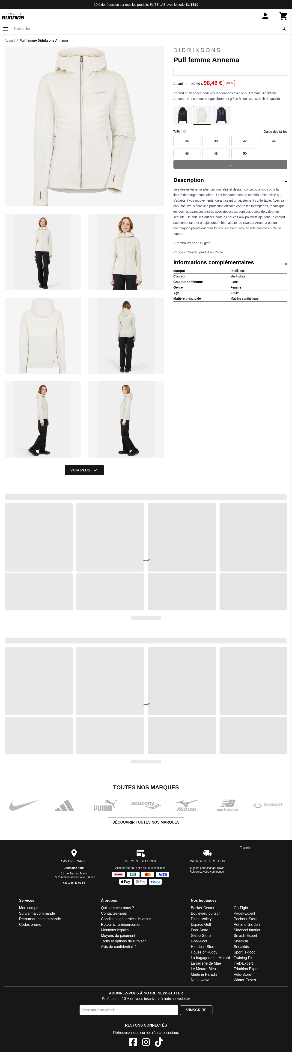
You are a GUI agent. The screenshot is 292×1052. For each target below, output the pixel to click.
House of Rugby (204, 952)
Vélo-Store (242, 974)
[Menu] (5, 28)
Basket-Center (202, 908)
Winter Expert (245, 980)
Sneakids (241, 947)
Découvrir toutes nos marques (146, 822)
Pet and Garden (247, 924)
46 (187, 153)
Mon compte (29, 908)
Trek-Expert (243, 963)
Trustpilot (245, 847)
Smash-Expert (245, 936)
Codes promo (30, 924)
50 (245, 153)
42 (245, 141)
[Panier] (283, 16)
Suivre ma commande (37, 913)
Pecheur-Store (245, 919)
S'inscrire (196, 1010)
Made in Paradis (204, 974)
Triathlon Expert (246, 969)
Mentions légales (115, 930)
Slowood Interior (247, 930)
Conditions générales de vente (126, 919)
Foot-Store (199, 930)
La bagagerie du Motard (210, 958)
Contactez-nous (74, 868)
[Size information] (184, 131)
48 (216, 153)
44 (274, 141)
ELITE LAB (158, 4)
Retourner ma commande (40, 919)
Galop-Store (201, 936)
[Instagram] (146, 1042)
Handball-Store (203, 947)
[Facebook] (133, 1042)
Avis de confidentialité (119, 947)
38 (216, 141)
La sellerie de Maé (206, 963)
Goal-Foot (199, 941)
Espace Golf (201, 924)
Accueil (10, 40)
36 (187, 141)
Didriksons (197, 50)
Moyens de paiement (118, 936)
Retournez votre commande (207, 871)
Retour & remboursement (122, 924)
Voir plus (84, 470)
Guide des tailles (275, 131)
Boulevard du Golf (205, 913)
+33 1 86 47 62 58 (74, 882)
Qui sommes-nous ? (117, 908)
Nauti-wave (200, 980)
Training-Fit (243, 958)
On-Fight (241, 908)
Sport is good (244, 952)
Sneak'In (241, 941)
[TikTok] (159, 1042)
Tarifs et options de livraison (123, 941)
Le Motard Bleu (203, 969)
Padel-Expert (244, 913)
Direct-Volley (201, 919)
